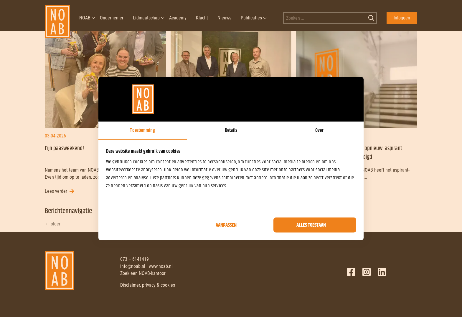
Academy (178, 18)
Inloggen (402, 18)
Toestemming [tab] (142, 130)
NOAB (84, 18)
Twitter (366, 272)
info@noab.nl (132, 266)
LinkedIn (382, 272)
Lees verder (56, 191)
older (52, 224)
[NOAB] (57, 18)
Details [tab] (231, 130)
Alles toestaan (311, 225)
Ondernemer (111, 18)
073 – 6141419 (134, 259)
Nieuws (224, 18)
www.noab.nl (161, 266)
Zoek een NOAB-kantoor (143, 273)
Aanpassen (226, 225)
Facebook (351, 272)
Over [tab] (319, 130)
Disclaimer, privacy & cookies (147, 285)
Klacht (202, 18)
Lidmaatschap (146, 18)
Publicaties (251, 18)
